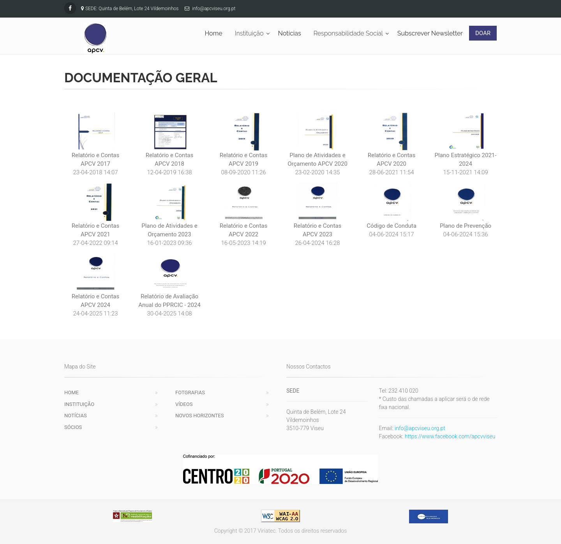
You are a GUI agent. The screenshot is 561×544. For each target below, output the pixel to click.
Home (71, 392)
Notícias (75, 415)
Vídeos (183, 404)
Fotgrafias (190, 392)
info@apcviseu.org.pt (420, 428)
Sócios (73, 427)
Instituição (249, 33)
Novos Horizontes (199, 415)
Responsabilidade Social (348, 33)
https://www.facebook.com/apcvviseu (450, 436)
